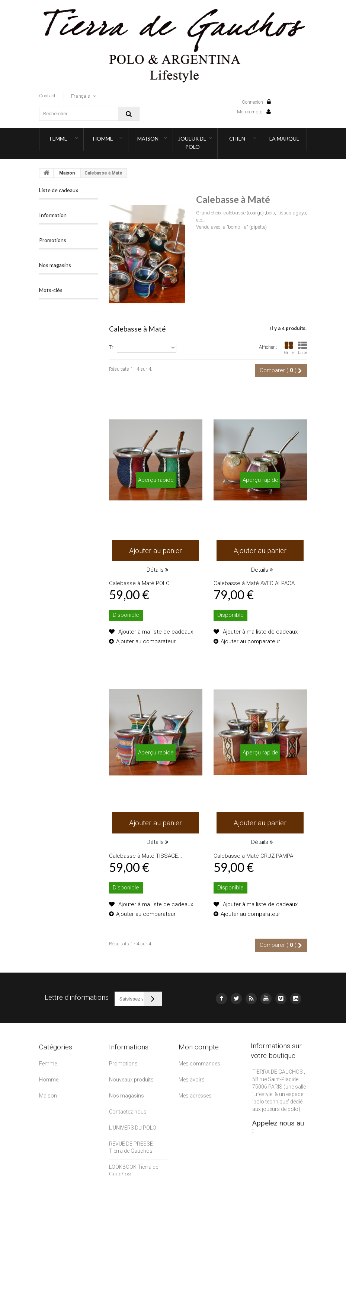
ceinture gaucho (62, 648)
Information (53, 255)
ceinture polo (58, 615)
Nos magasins (70, 289)
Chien (237, 138)
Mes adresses (195, 1096)
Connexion (256, 102)
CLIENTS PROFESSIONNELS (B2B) (131, 1213)
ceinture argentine (65, 626)
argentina (54, 592)
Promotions (52, 311)
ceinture (53, 637)
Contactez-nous (128, 1112)
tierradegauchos (63, 603)
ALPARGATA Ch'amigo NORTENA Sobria (66, 397)
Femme (58, 138)
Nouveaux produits (131, 1080)
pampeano (55, 570)
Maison (147, 138)
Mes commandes (199, 1064)
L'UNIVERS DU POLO (132, 1128)
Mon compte (254, 111)
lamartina (80, 581)
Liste (302, 348)
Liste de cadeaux (58, 190)
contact (47, 95)
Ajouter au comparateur (146, 641)
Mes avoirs (192, 1080)
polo (79, 592)
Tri (112, 347)
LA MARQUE (284, 138)
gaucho (52, 581)
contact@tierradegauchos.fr (285, 1171)
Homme (103, 138)
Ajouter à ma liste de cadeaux (155, 631)
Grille (289, 348)
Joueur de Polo (192, 142)
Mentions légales (128, 1190)
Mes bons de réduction (205, 1135)
